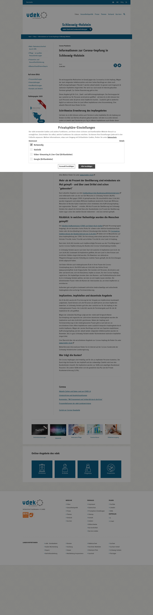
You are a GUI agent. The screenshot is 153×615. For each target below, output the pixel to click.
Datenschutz (112, 137)
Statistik (37, 150)
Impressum (33, 141)
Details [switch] (121, 141)
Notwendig (39, 145)
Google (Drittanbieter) (43, 159)
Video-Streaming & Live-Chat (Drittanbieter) (53, 154)
